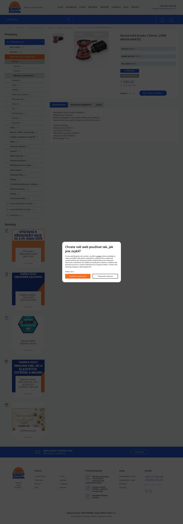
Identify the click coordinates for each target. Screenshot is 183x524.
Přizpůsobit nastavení (105, 276)
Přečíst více (69, 272)
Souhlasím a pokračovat (77, 276)
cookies (98, 256)
